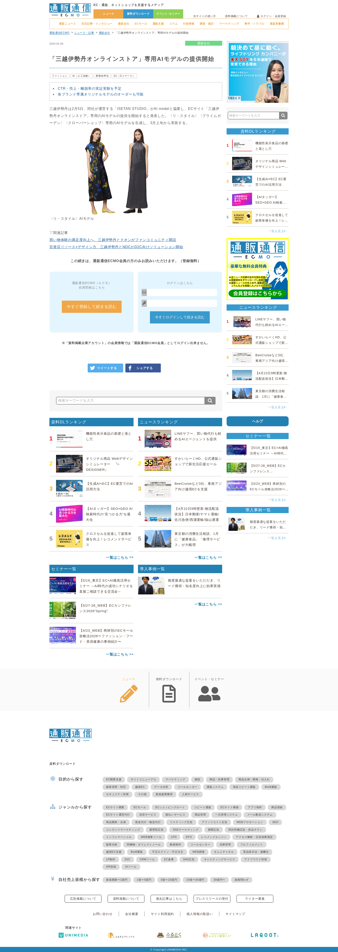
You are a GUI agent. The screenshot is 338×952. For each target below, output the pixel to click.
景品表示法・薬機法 (256, 851)
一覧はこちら (117, 557)
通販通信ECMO (59, 32)
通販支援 (158, 23)
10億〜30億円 (195, 879)
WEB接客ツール (151, 837)
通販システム (215, 786)
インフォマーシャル (119, 837)
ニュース (108, 13)
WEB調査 (198, 851)
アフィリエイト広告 (214, 822)
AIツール (130, 866)
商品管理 (200, 814)
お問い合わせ (103, 914)
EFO (189, 837)
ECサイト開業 (115, 807)
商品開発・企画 (116, 822)
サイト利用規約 (162, 914)
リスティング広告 (181, 822)
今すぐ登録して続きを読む (92, 306)
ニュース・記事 (84, 32)
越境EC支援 (113, 851)
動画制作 (175, 844)
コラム (173, 23)
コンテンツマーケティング (123, 829)
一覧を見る (277, 231)
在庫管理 (225, 844)
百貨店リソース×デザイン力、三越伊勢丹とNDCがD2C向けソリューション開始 (116, 247)
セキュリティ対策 (117, 794)
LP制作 (110, 859)
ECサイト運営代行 (118, 814)
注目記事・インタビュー (97, 23)
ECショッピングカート (170, 807)
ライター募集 (255, 898)
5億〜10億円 (169, 879)
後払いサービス (175, 814)
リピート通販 (202, 807)
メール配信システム (260, 814)
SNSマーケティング (186, 829)
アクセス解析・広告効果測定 (254, 837)
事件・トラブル (254, 23)
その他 (142, 794)
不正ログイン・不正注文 (167, 851)
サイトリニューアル (143, 779)
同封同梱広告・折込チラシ (245, 829)
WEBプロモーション (250, 822)
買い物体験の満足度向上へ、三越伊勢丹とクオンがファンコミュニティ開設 (112, 240)
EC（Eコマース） (124, 75)
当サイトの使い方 (204, 16)
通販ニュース (67, 23)
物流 (197, 779)
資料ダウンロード (138, 13)
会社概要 (131, 914)
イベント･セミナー (168, 13)
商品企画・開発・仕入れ (254, 779)
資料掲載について (236, 16)
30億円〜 (219, 879)
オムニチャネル (224, 851)
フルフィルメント (251, 844)
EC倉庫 (169, 859)
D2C (127, 859)
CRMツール (147, 859)
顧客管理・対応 (116, 786)
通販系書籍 (277, 23)
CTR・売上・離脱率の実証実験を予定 (90, 88)
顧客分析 (111, 844)
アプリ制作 (255, 807)
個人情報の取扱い (199, 914)
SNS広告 (189, 859)
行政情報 (188, 23)
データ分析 (161, 786)
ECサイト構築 (229, 807)
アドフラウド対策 (255, 859)
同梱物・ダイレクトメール (144, 844)
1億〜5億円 (144, 879)
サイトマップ (235, 914)
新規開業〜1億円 (117, 879)
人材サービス (190, 794)
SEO (275, 822)
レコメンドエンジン (214, 837)
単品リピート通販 (244, 786)
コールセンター (188, 786)
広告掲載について (83, 898)
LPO (174, 837)
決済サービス (147, 814)
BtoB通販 (271, 786)
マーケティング (229, 23)
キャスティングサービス (219, 859)
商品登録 (277, 807)
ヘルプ (257, 421)
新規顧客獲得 (164, 794)
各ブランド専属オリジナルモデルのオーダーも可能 (101, 94)
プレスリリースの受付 (212, 898)
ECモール (141, 23)
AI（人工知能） (81, 75)
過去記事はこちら (169, 898)
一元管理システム (226, 814)
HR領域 (111, 866)
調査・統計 (207, 23)
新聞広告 (213, 829)
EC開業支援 (113, 779)
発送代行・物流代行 (148, 822)
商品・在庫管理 (219, 779)
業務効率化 (102, 75)
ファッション (60, 75)
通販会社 (123, 23)
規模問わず (242, 879)
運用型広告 (156, 829)
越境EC (140, 786)
